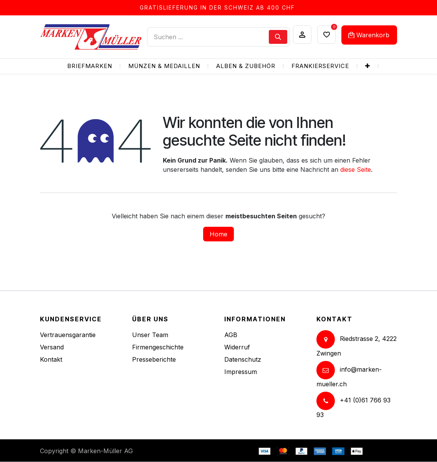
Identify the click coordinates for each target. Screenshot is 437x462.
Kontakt (51, 359)
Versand (52, 347)
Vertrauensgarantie (68, 335)
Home (218, 234)
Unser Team (150, 335)
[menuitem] (89, 66)
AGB (230, 335)
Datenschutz (242, 359)
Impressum (240, 372)
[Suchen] (278, 37)
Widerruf (237, 347)
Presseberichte (154, 359)
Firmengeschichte (158, 347)
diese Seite (355, 169)
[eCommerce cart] (369, 35)
